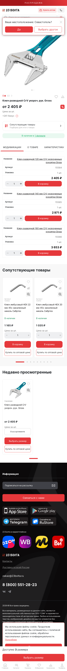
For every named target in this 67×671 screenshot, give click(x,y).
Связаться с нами (33, 497)
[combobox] (29, 17)
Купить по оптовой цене (17, 352)
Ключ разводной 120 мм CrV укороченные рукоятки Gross (39, 161)
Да (19, 29)
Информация (10, 473)
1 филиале (40, 135)
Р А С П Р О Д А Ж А (33, 3)
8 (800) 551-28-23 (19, 584)
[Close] (61, 22)
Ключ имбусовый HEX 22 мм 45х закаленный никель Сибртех (17, 307)
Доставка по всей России (15, 567)
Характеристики (54, 147)
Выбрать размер (33, 657)
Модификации (12, 147)
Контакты (7, 561)
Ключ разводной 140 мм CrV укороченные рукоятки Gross (39, 195)
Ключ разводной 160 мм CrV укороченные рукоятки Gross (39, 230)
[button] (61, 17)
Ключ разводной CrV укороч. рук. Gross (15, 406)
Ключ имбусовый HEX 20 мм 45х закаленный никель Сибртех (49, 307)
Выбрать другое (48, 29)
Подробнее (11, 639)
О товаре (32, 147)
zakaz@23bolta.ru (13, 575)
